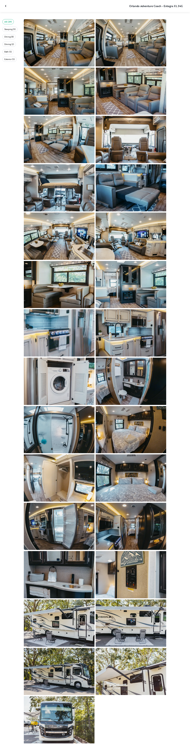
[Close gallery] (6, 6)
